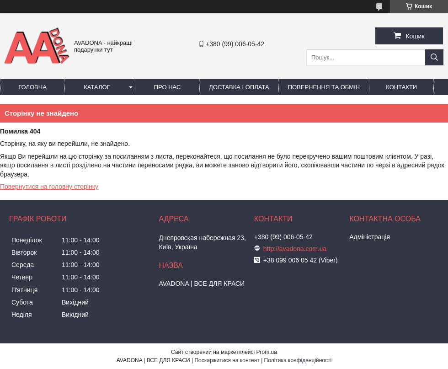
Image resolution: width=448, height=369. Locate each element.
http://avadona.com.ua (295, 248)
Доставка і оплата (239, 87)
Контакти (401, 87)
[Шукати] (434, 57)
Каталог (97, 87)
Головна (32, 87)
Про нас (167, 87)
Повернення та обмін (324, 87)
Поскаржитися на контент (226, 360)
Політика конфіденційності (298, 360)
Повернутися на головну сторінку (49, 186)
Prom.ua (266, 352)
